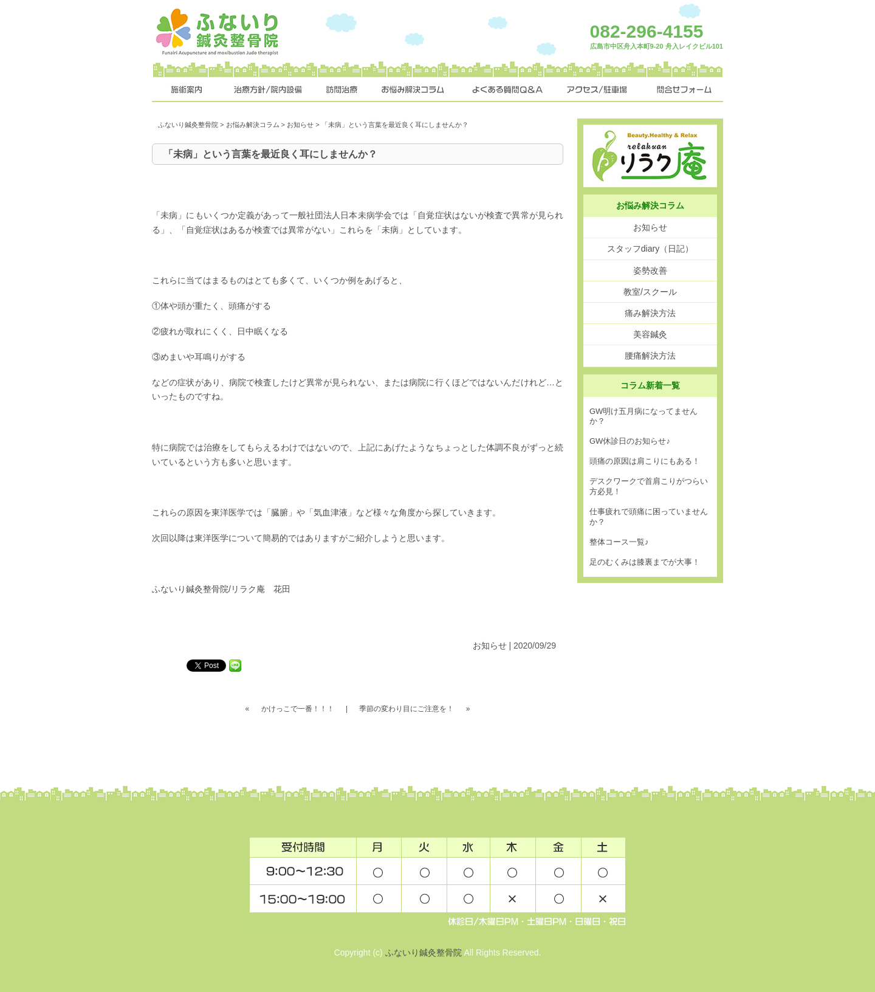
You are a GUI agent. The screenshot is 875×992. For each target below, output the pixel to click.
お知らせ (300, 124)
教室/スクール (650, 292)
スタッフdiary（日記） (650, 248)
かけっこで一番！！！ (297, 708)
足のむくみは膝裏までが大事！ (644, 562)
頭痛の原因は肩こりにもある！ (644, 461)
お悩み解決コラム (253, 124)
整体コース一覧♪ (619, 541)
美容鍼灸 (650, 334)
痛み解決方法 (650, 313)
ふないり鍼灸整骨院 (188, 124)
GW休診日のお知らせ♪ (629, 441)
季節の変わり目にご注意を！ (406, 708)
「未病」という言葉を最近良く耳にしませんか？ (270, 154)
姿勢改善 (650, 270)
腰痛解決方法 (650, 355)
